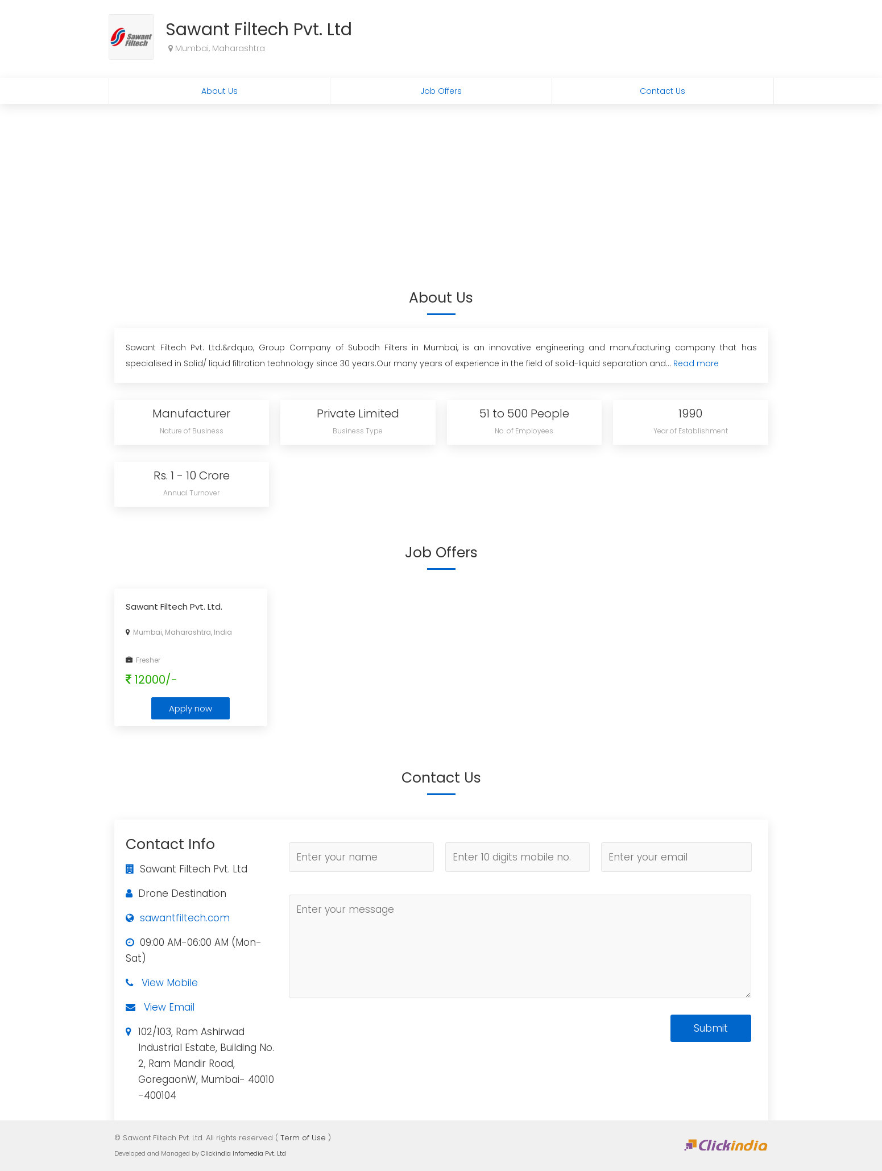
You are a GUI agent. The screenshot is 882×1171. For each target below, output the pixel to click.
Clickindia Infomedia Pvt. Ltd (243, 1153)
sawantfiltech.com (185, 918)
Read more (696, 363)
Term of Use (303, 1137)
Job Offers (441, 91)
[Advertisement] (441, 189)
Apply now (190, 708)
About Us (219, 91)
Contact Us (662, 91)
